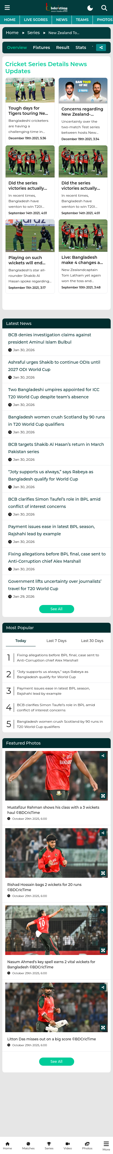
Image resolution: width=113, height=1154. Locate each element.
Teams (82, 19)
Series (33, 32)
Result (62, 47)
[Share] (103, 755)
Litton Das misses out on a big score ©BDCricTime (51, 1039)
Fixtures (41, 47)
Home (9, 19)
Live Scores (36, 19)
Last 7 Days (56, 640)
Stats (81, 47)
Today (20, 640)
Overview (17, 47)
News (61, 19)
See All (56, 609)
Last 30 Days (92, 640)
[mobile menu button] (7, 8)
